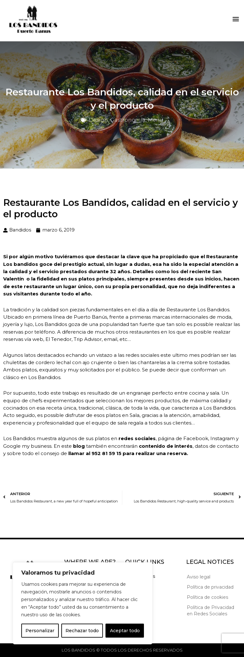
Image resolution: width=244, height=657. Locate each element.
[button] (235, 17)
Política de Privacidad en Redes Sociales (210, 611)
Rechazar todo (82, 630)
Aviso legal (198, 577)
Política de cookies (207, 597)
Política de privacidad (210, 587)
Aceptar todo (125, 630)
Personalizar (39, 630)
